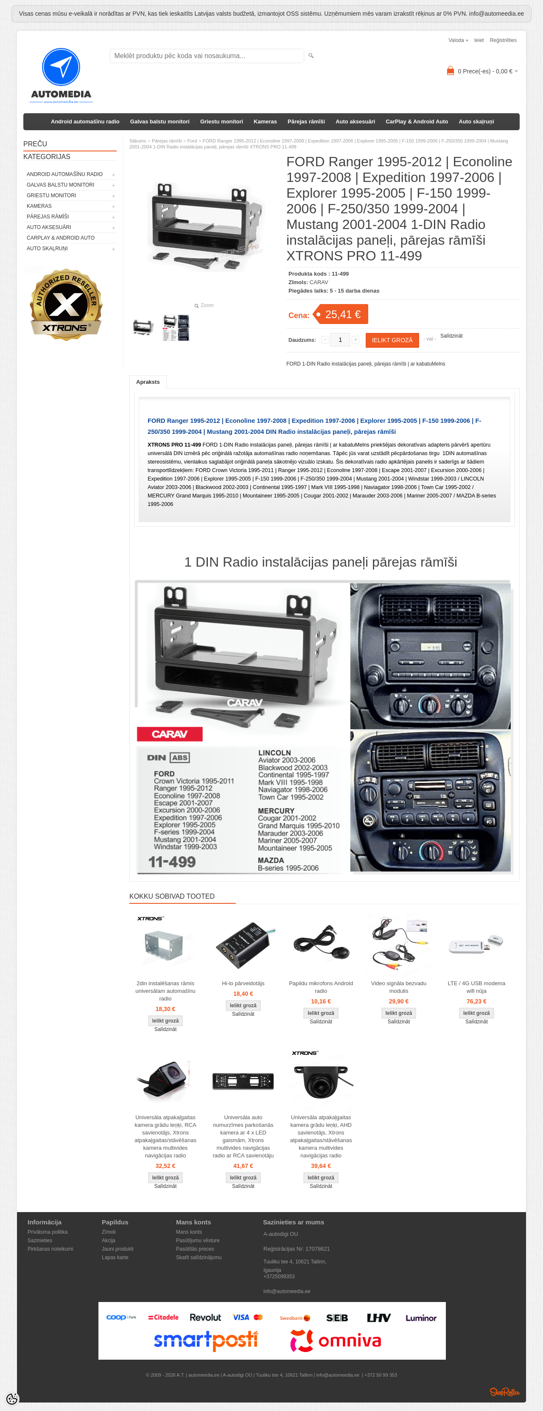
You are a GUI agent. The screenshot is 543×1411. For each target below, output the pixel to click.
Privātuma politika (48, 1232)
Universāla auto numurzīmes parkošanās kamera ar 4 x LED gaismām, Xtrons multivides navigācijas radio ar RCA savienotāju (243, 1136)
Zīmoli (109, 1232)
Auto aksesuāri (355, 121)
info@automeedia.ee (287, 1291)
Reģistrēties (503, 40)
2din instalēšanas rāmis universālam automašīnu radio (165, 991)
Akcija (108, 1240)
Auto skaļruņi (476, 121)
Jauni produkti (118, 1249)
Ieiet (479, 40)
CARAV (319, 282)
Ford (192, 140)
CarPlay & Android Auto (417, 121)
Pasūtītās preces (195, 1249)
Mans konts (189, 1232)
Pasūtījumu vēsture (198, 1240)
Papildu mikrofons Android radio (321, 987)
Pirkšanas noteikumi (50, 1249)
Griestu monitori (221, 121)
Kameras (265, 121)
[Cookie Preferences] (12, 1399)
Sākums (137, 140)
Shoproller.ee (505, 1392)
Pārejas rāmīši (306, 121)
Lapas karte (115, 1257)
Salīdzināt (451, 336)
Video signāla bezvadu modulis (399, 987)
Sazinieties (40, 1240)
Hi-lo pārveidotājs (243, 983)
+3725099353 (279, 1277)
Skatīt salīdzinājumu (198, 1257)
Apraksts (148, 382)
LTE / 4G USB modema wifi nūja (477, 987)
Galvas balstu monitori (160, 121)
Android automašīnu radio (85, 121)
